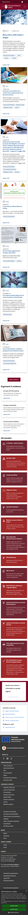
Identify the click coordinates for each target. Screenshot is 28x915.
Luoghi (5, 845)
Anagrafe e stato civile (9, 787)
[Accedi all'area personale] (22, 2)
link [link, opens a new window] (6, 902)
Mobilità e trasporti (8, 804)
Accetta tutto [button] (14, 906)
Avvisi (7, 31)
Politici (5, 775)
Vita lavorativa (7, 792)
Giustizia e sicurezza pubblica (10, 814)
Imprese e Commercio (8, 794)
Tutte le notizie (14, 380)
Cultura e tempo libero (9, 790)
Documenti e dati (7, 780)
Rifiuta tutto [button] (14, 909)
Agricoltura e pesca (8, 826)
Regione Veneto (6, 2)
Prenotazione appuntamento (10, 873)
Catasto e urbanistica (8, 799)
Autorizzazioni (7, 823)
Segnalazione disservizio (9, 876)
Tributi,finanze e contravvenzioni (11, 816)
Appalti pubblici (7, 797)
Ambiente (5, 819)
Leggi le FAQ (6, 878)
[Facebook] (3, 758)
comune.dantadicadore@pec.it (11, 864)
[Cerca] (25, 7)
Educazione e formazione (9, 811)
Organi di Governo (8, 765)
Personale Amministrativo (10, 777)
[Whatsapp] (11, 758)
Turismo (5, 802)
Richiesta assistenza (8, 880)
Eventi (5, 847)
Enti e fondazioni (7, 773)
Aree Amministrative (8, 768)
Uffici (4, 770)
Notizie (6, 202)
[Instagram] (7, 758)
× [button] (26, 890)
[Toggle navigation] (3, 6)
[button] (14, 912)
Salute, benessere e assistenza (11, 821)
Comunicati (6, 836)
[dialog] (14, 902)
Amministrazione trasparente (10, 888)
